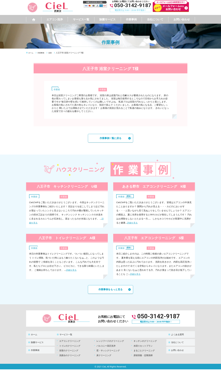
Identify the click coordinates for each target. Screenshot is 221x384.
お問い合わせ (182, 19)
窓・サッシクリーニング (108, 349)
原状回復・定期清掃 (143, 354)
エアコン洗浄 (54, 19)
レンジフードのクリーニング (110, 339)
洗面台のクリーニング (69, 354)
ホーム (32, 334)
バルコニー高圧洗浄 (105, 344)
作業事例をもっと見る (110, 291)
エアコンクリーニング (69, 339)
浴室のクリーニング (68, 349)
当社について (155, 19)
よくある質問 (175, 334)
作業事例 (131, 19)
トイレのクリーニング (69, 344)
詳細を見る (132, 223)
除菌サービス (107, 19)
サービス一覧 (81, 19)
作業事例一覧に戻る (110, 138)
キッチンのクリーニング (145, 339)
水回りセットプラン (143, 344)
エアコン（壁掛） (127, 196)
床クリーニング (103, 354)
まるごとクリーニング (144, 349)
